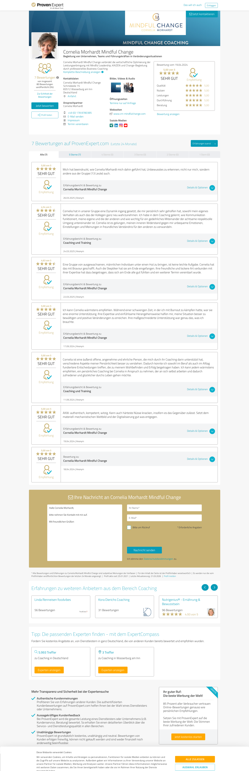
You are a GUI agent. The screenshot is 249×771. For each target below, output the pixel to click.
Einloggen (211, 5)
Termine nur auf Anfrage (123, 103)
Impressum (42, 755)
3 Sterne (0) (140, 154)
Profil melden (170, 576)
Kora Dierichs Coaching (113, 599)
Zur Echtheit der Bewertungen (45, 95)
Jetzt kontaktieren (202, 14)
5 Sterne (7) (75, 154)
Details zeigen (147, 764)
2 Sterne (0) (173, 154)
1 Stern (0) (204, 154)
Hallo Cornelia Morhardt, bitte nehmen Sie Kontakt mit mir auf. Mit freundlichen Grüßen (84, 532)
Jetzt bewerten (45, 106)
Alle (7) (43, 154)
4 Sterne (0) (107, 154)
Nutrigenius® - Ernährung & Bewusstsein (181, 601)
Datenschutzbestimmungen (64, 755)
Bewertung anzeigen (211, 114)
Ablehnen (195, 755)
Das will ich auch (193, 5)
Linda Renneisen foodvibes (52, 599)
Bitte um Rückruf (141, 527)
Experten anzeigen (49, 670)
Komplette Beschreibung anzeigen (83, 72)
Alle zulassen (195, 737)
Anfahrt (72, 96)
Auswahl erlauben (195, 745)
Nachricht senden (144, 550)
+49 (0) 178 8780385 (80, 112)
